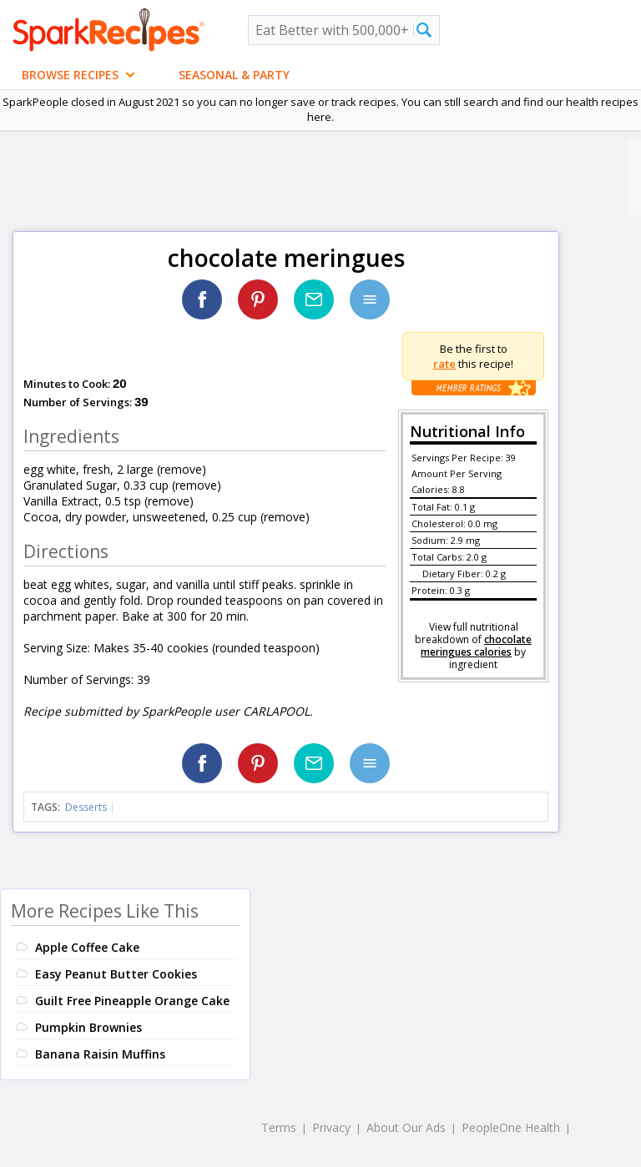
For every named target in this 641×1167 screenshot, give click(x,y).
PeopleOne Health (511, 1127)
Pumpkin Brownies (88, 1027)
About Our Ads (406, 1127)
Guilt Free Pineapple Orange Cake (132, 1001)
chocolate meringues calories (476, 645)
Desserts (86, 807)
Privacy (331, 1127)
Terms (278, 1127)
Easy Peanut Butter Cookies (116, 974)
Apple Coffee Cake (87, 947)
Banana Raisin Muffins (100, 1054)
